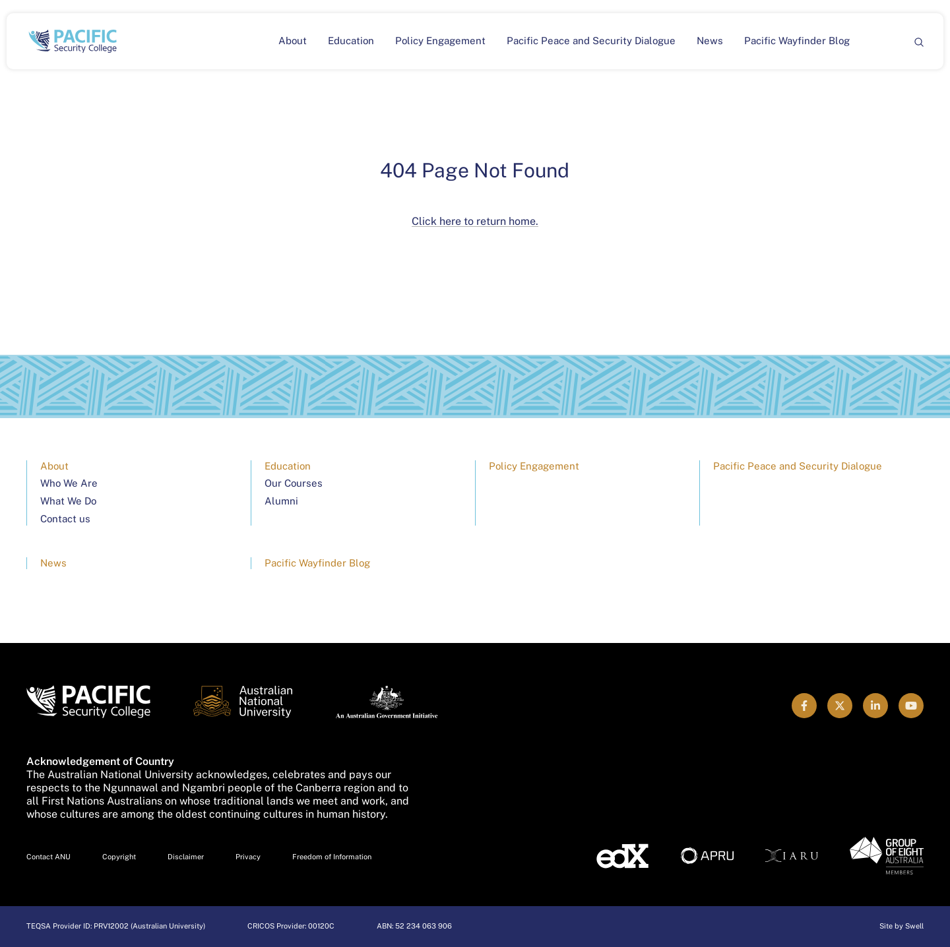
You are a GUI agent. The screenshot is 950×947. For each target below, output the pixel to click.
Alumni (281, 500)
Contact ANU (48, 857)
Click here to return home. (475, 221)
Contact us (65, 518)
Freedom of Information (331, 857)
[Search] (918, 41)
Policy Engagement (440, 40)
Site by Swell (901, 926)
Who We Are (69, 483)
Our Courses (294, 483)
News (710, 40)
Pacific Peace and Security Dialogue (591, 40)
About (292, 40)
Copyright (119, 857)
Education (351, 40)
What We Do (68, 500)
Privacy (248, 857)
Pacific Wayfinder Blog (797, 40)
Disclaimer (186, 857)
